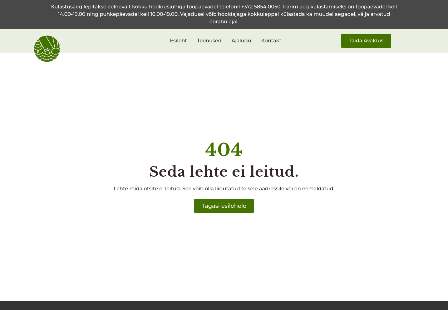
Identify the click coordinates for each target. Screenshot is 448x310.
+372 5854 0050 (261, 7)
